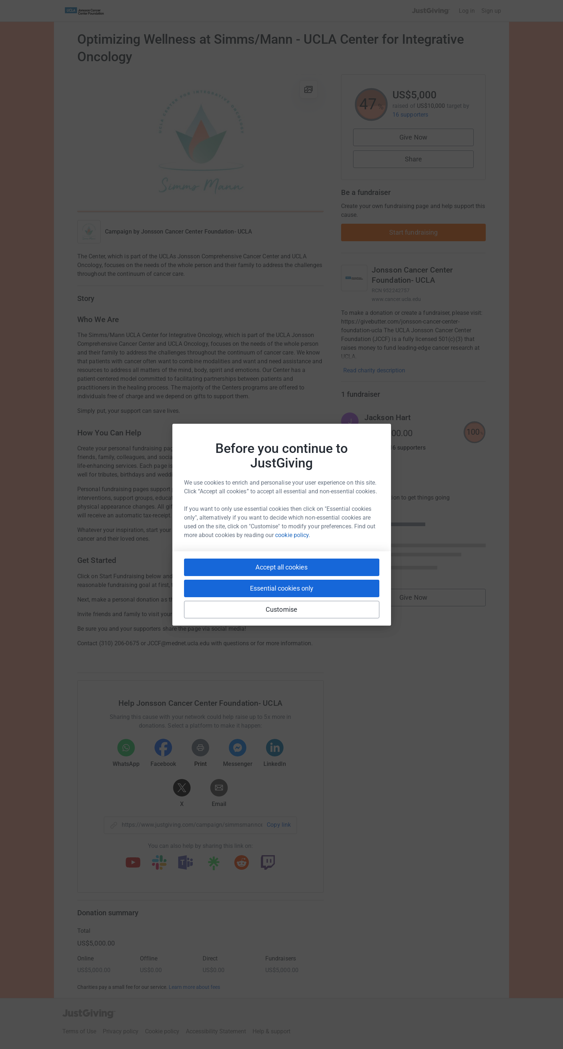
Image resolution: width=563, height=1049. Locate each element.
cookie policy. (292, 535)
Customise (281, 609)
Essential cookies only (281, 588)
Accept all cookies (281, 567)
